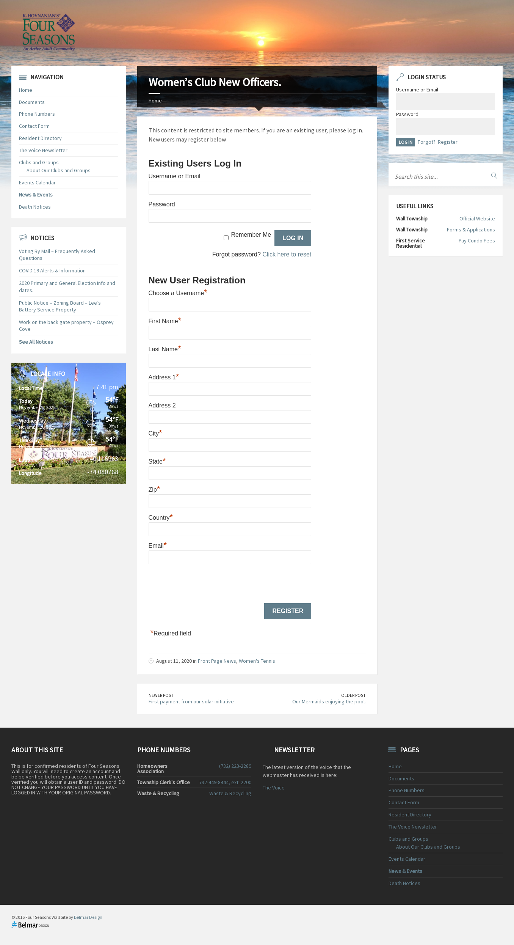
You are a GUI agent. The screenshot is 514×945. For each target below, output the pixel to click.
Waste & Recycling (230, 793)
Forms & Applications (471, 229)
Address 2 (162, 405)
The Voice (274, 787)
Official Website (477, 218)
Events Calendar (37, 182)
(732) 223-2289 (235, 766)
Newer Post (161, 695)
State (157, 461)
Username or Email (175, 176)
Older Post (353, 695)
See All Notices (36, 341)
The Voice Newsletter (43, 150)
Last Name (165, 349)
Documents (32, 102)
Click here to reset (286, 254)
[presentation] (206, 584)
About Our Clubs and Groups (59, 170)
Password (162, 204)
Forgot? (427, 141)
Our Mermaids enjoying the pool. (329, 701)
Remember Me (251, 234)
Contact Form (34, 126)
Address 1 (164, 377)
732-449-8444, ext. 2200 (225, 782)
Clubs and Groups (39, 162)
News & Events (36, 194)
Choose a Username (178, 293)
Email (158, 545)
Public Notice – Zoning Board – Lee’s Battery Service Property (60, 306)
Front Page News (217, 660)
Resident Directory (40, 138)
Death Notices (35, 206)
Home (155, 100)
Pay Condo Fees (477, 240)
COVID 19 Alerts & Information (52, 270)
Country (161, 517)
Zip (154, 489)
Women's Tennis (257, 660)
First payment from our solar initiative (191, 701)
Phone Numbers (37, 113)
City (155, 433)
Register (448, 141)
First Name (165, 321)
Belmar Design (88, 917)
